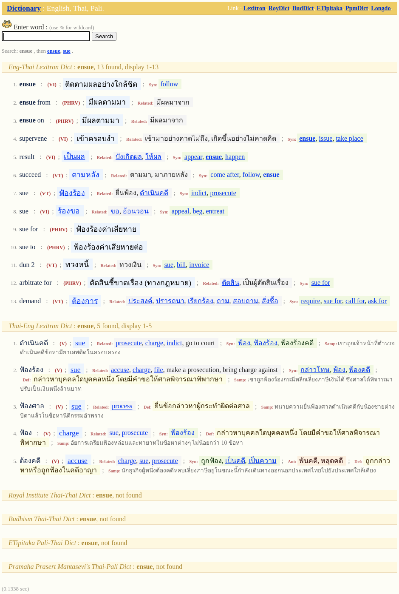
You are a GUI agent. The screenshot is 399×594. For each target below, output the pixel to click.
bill (181, 264)
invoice (199, 264)
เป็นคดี (235, 460)
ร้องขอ (69, 211)
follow (169, 84)
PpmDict (356, 8)
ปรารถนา (170, 300)
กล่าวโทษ (315, 369)
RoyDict (279, 8)
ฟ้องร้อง (72, 192)
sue (67, 51)
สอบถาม (245, 300)
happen (235, 156)
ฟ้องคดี (359, 369)
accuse (120, 369)
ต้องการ (85, 300)
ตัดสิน (230, 282)
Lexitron (254, 8)
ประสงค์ (140, 300)
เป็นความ (263, 460)
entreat (215, 211)
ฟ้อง (244, 343)
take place (349, 138)
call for (355, 300)
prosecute (223, 192)
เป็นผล (74, 156)
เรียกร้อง (200, 300)
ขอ (114, 211)
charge (154, 343)
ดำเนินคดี (154, 192)
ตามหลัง (85, 175)
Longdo (381, 8)
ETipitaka (329, 8)
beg (197, 211)
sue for (320, 282)
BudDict (303, 8)
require (310, 300)
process (122, 406)
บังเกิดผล (129, 156)
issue (325, 138)
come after (224, 175)
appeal (181, 211)
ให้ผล (153, 156)
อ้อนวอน (136, 211)
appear (193, 156)
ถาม (223, 300)
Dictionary (24, 8)
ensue (53, 51)
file (158, 369)
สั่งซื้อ (270, 300)
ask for (377, 300)
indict (199, 192)
